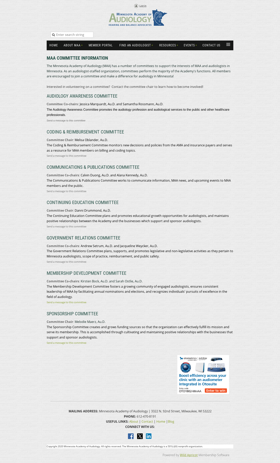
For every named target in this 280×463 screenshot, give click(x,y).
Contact (147, 421)
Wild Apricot (189, 455)
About (133, 421)
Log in (142, 5)
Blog (171, 421)
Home (160, 421)
